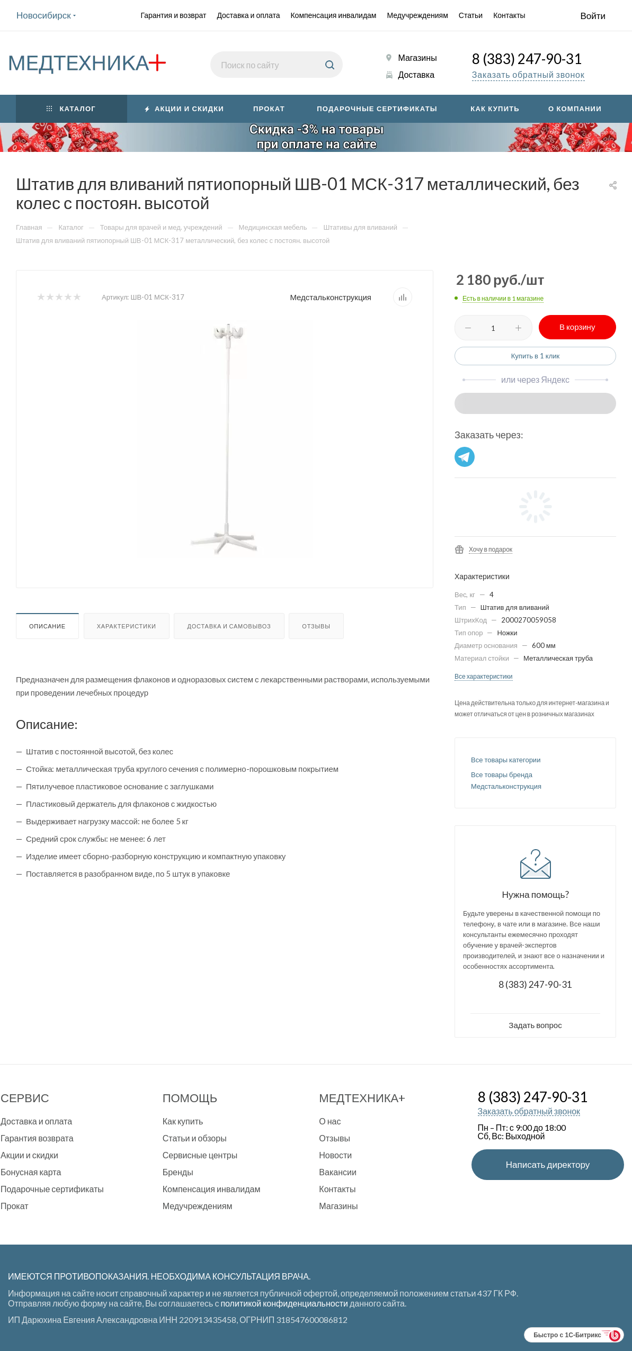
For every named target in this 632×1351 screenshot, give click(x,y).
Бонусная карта (31, 1172)
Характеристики (126, 626)
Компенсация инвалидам (333, 15)
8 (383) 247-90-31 (527, 60)
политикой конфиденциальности (284, 1303)
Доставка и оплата (248, 15)
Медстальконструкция (330, 297)
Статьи (471, 15)
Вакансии (338, 1172)
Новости (335, 1155)
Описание (47, 626)
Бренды (178, 1172)
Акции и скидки (29, 1155)
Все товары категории (505, 759)
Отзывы (316, 626)
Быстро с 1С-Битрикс (567, 1335)
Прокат (15, 1206)
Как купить (183, 1121)
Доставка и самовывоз (229, 626)
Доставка (416, 74)
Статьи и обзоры (195, 1138)
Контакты (509, 15)
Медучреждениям (417, 15)
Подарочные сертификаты (52, 1189)
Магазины (417, 57)
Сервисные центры (200, 1155)
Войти (593, 16)
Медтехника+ (362, 1098)
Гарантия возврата (37, 1138)
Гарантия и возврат (173, 15)
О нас (330, 1121)
